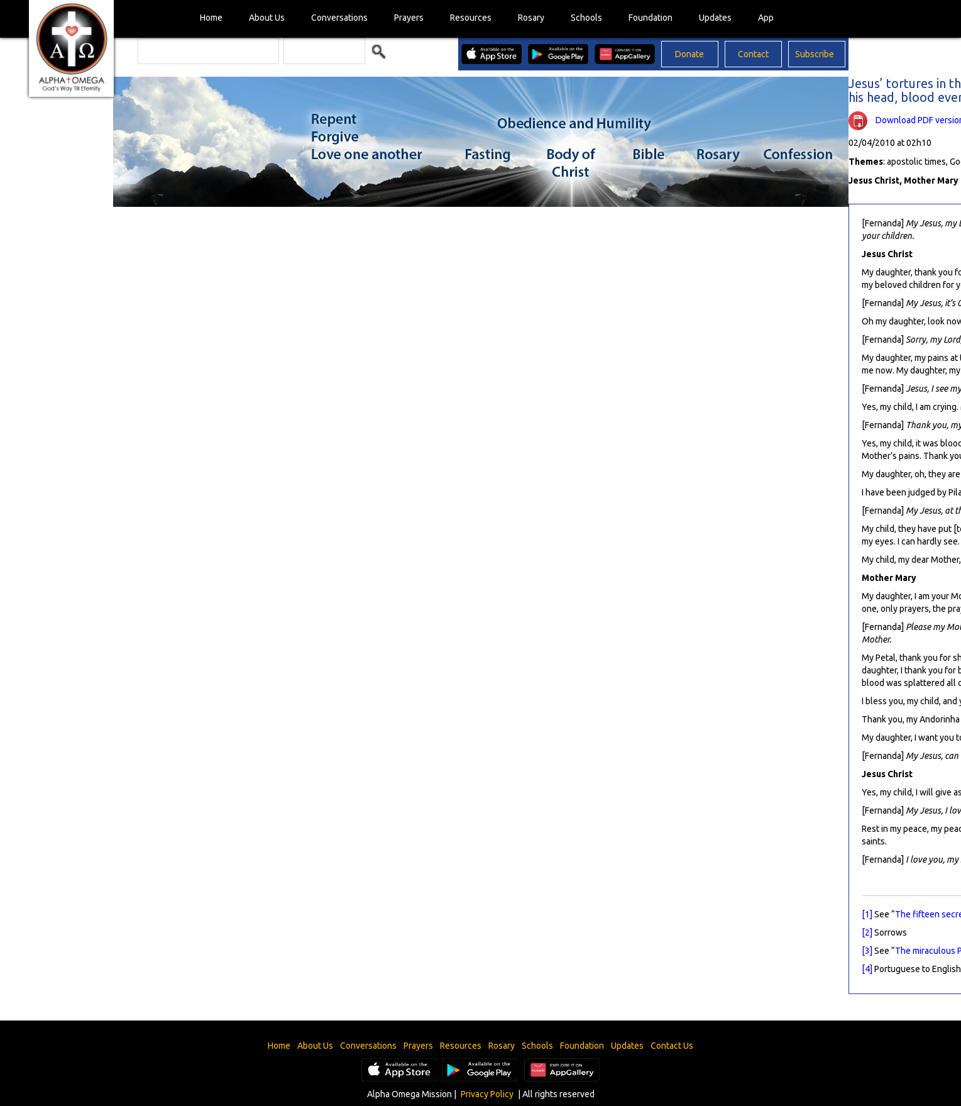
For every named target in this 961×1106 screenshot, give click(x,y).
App (766, 18)
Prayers (409, 18)
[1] (867, 914)
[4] (867, 969)
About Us (267, 18)
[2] (867, 932)
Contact (753, 54)
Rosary (531, 18)
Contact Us (672, 1046)
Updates (715, 18)
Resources (470, 18)
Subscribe (814, 54)
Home (211, 18)
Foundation (651, 18)
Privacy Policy (487, 1094)
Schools (586, 18)
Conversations (339, 18)
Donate (689, 54)
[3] (867, 951)
